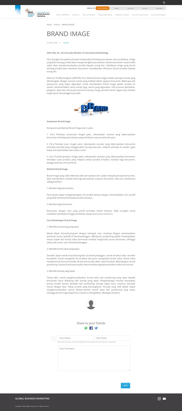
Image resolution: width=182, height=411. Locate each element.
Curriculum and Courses (140, 15)
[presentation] (77, 378)
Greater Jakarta (102, 8)
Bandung (131, 8)
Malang (144, 8)
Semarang (159, 8)
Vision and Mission (88, 15)
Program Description (105, 15)
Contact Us (76, 15)
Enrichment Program (158, 15)
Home (49, 24)
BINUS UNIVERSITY (62, 15)
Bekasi (117, 8)
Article (57, 24)
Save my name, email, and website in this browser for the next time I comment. (88, 342)
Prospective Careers (122, 15)
